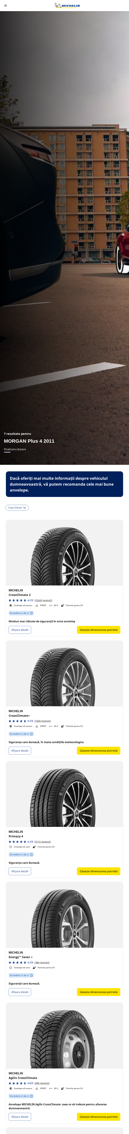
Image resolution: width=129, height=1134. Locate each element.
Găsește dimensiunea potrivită (99, 630)
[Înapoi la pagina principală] (67, 6)
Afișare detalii (19, 630)
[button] (30, 600)
